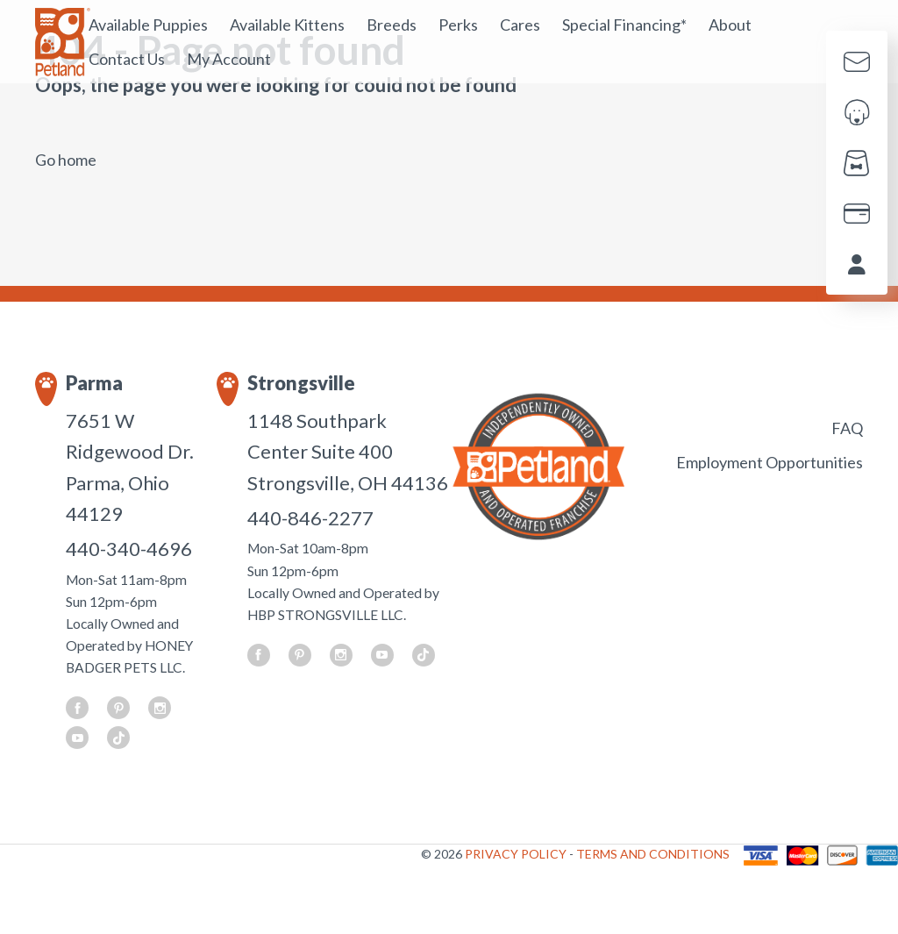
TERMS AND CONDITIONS (653, 853)
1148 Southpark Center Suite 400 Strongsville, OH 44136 (347, 452)
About (730, 24)
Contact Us (127, 58)
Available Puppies (148, 24)
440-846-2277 (310, 518)
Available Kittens (287, 24)
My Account (229, 58)
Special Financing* (624, 24)
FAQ (847, 428)
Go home (65, 159)
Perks (458, 24)
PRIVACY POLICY (517, 853)
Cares (520, 24)
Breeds (392, 24)
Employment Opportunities (769, 462)
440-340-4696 (129, 548)
